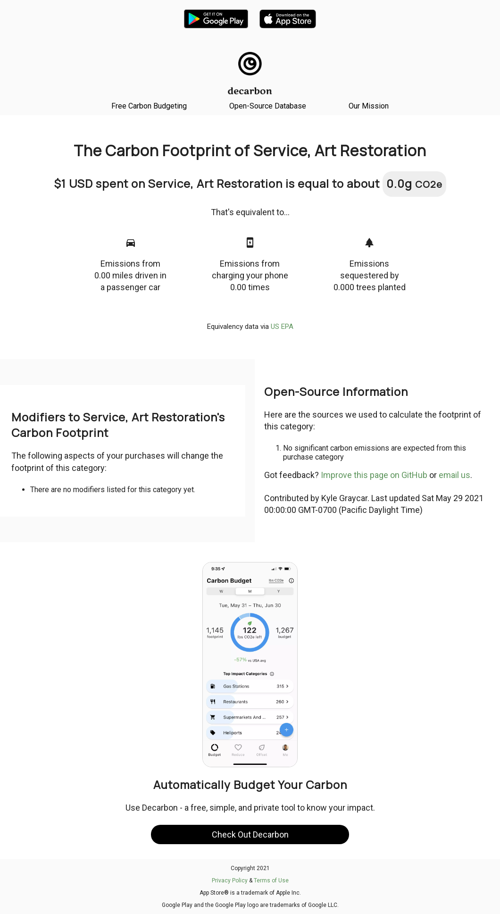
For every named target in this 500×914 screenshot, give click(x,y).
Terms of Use (271, 880)
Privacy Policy (230, 880)
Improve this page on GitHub (374, 475)
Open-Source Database (267, 105)
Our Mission (369, 105)
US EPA (282, 326)
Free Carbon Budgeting (149, 105)
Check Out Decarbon (250, 834)
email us (454, 475)
